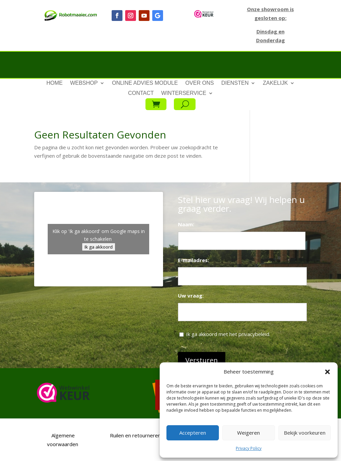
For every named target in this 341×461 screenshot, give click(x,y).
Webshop (84, 83)
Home (54, 83)
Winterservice (183, 93)
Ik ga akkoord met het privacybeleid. (228, 334)
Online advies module (145, 83)
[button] (327, 371)
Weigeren (248, 432)
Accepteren (192, 432)
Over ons (199, 83)
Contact (141, 93)
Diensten (235, 83)
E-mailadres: (193, 260)
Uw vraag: (191, 295)
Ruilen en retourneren (135, 435)
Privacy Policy (249, 448)
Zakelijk (275, 83)
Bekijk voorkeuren (304, 432)
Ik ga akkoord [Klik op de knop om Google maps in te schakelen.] (99, 247)
